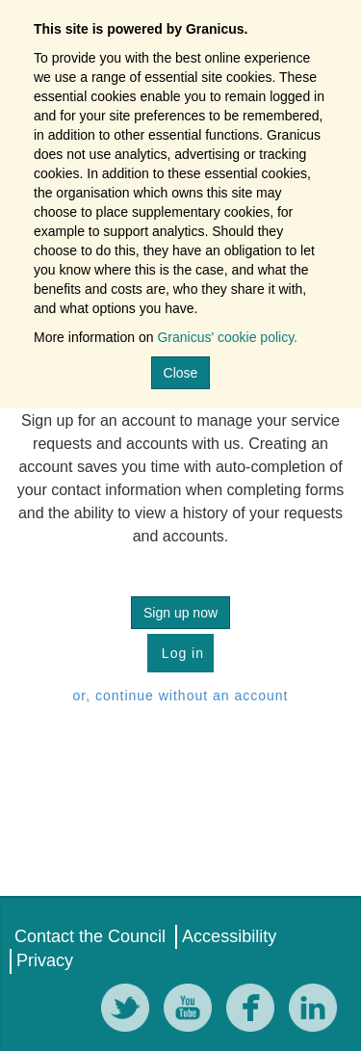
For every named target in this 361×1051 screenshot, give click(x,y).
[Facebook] (255, 1011)
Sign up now (180, 612)
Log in (180, 653)
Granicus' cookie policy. (227, 337)
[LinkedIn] (318, 1011)
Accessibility (229, 936)
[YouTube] (192, 1011)
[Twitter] (130, 1011)
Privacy (44, 960)
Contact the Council (90, 936)
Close (181, 373)
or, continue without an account (180, 695)
